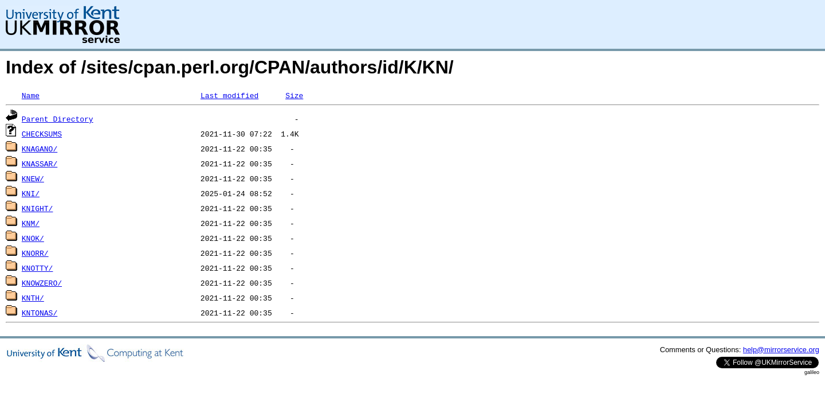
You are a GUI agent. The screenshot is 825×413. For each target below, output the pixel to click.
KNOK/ (33, 238)
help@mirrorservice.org (781, 349)
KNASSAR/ (39, 163)
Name (31, 95)
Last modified (229, 95)
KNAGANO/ (39, 148)
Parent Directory (57, 119)
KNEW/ (33, 178)
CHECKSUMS (42, 133)
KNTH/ (33, 298)
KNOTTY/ (37, 268)
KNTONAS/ (39, 312)
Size (294, 95)
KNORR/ (35, 253)
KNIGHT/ (37, 208)
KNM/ (31, 223)
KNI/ (31, 193)
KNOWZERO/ (42, 283)
